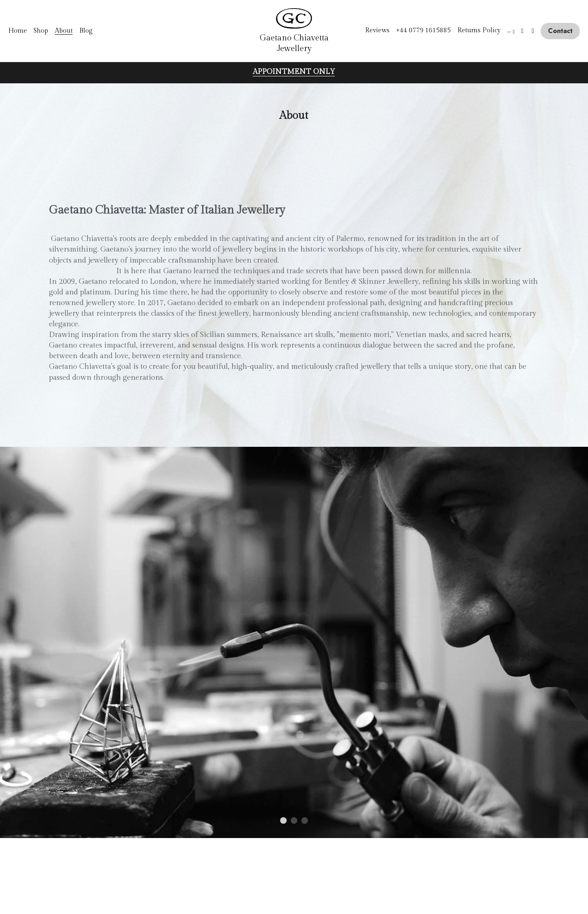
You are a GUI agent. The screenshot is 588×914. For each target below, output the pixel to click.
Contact (560, 31)
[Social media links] (522, 31)
